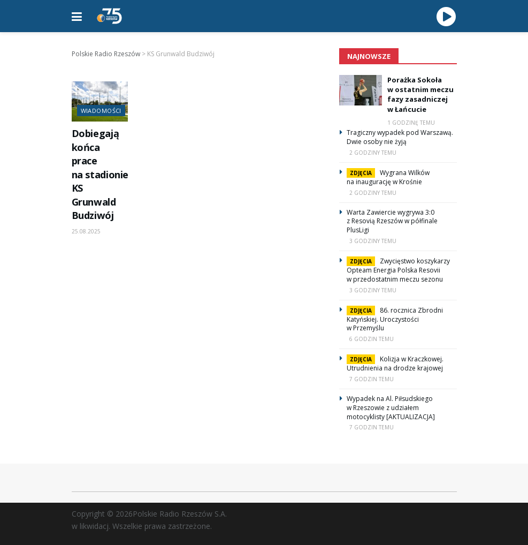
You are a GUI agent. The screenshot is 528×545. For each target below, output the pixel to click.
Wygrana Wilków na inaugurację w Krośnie (388, 177)
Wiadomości (101, 111)
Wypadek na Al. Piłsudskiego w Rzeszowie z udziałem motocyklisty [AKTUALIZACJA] (391, 407)
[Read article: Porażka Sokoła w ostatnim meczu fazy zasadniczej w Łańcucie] (360, 90)
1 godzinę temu (411, 122)
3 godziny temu (372, 241)
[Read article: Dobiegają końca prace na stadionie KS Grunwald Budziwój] (100, 101)
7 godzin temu (371, 379)
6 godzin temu (371, 339)
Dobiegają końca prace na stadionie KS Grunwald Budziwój (100, 174)
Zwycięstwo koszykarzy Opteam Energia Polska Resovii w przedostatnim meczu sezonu (398, 270)
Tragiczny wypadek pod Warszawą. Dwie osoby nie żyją (400, 137)
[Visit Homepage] (110, 16)
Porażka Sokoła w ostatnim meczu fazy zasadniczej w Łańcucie (420, 94)
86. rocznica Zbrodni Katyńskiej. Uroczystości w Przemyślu (395, 319)
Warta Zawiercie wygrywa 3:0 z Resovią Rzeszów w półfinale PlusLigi (392, 221)
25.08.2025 (86, 231)
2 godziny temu (372, 152)
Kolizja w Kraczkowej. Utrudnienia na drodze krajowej (395, 363)
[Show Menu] (77, 16)
